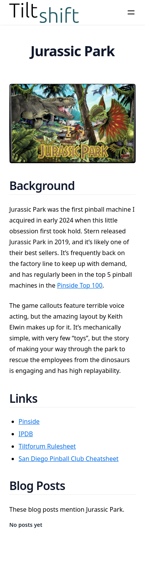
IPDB (26, 434)
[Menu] (131, 12)
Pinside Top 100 (79, 285)
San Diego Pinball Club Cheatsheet (69, 458)
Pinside (29, 421)
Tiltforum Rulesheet (47, 446)
